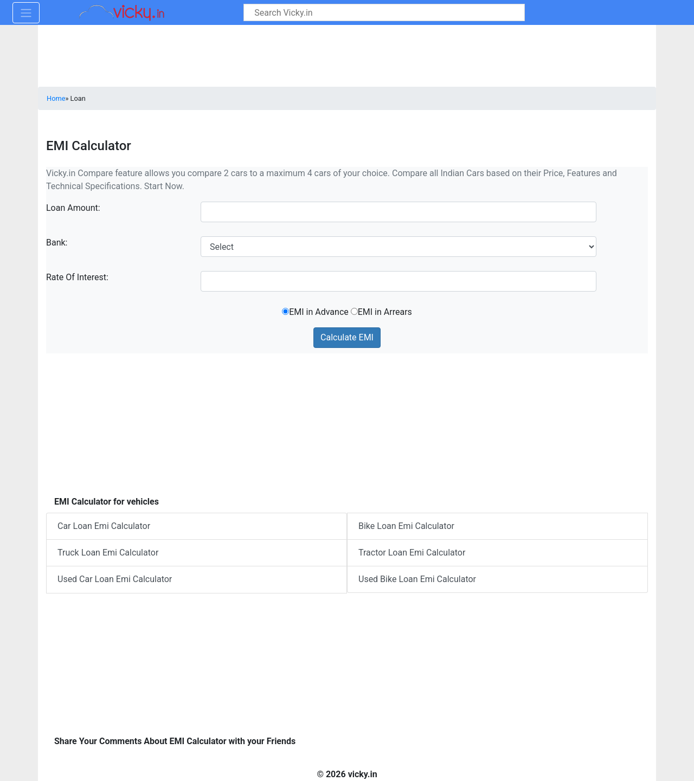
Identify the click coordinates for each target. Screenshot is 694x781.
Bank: (57, 242)
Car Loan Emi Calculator (103, 526)
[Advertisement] (347, 422)
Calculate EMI (347, 337)
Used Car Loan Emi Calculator (114, 579)
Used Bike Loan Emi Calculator (417, 579)
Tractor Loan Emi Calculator (411, 552)
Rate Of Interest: (77, 277)
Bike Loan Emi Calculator (406, 526)
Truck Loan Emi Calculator (107, 552)
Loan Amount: (73, 208)
